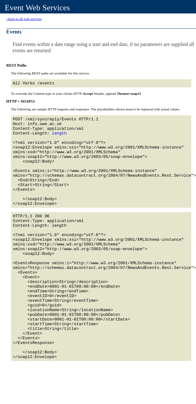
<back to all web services (24, 19)
